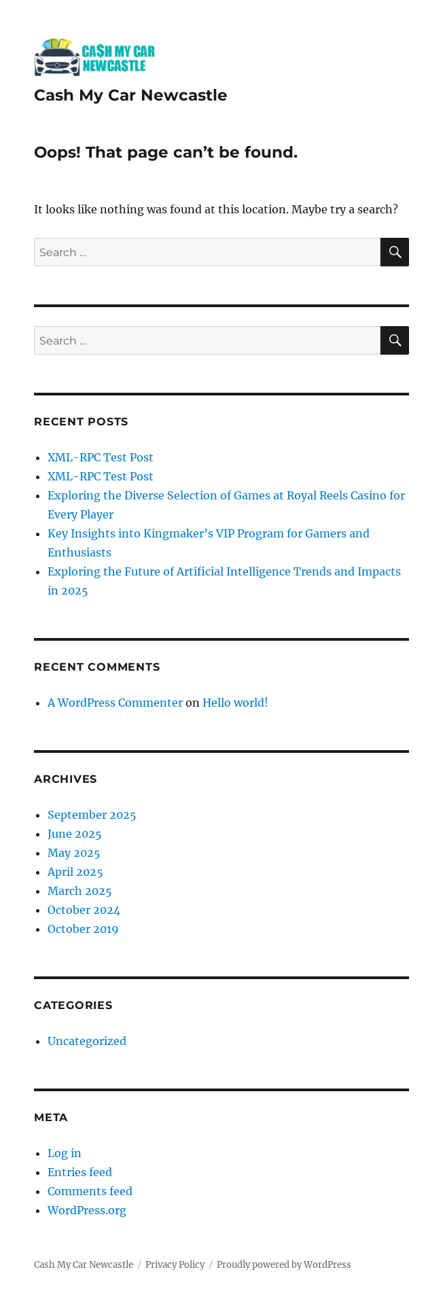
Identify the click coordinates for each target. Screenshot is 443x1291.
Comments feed (90, 1191)
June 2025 (75, 834)
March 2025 (80, 891)
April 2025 (75, 872)
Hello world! (235, 702)
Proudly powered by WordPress (284, 1265)
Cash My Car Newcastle (131, 95)
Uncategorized (87, 1041)
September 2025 (92, 814)
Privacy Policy (175, 1265)
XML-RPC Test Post (101, 457)
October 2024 (84, 910)
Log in (65, 1153)
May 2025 (74, 853)
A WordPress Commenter (115, 702)
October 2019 (83, 929)
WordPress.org (87, 1210)
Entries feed (80, 1172)
